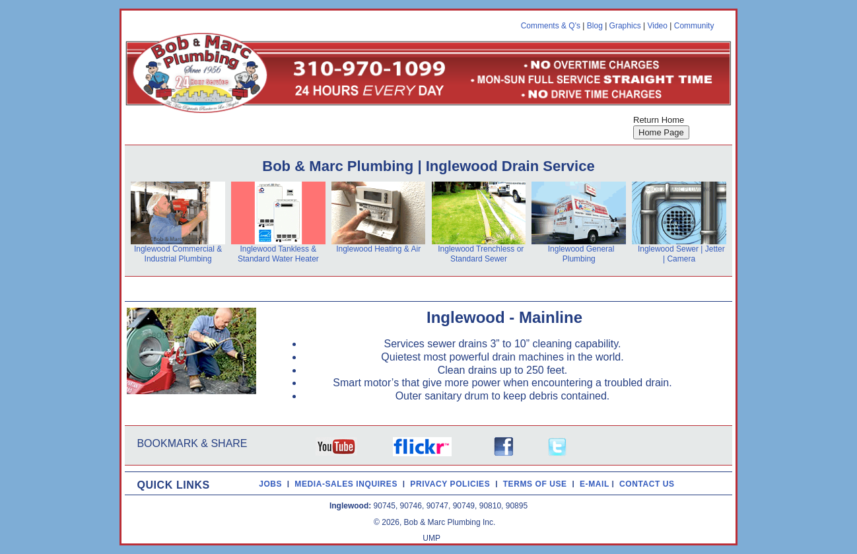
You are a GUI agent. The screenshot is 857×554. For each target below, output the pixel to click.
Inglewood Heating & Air (378, 249)
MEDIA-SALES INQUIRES (348, 483)
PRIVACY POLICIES (452, 483)
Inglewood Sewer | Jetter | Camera (681, 253)
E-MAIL (596, 483)
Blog (595, 25)
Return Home (658, 120)
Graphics (625, 25)
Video (657, 25)
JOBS (270, 483)
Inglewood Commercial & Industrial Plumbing (178, 253)
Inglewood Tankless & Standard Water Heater (278, 253)
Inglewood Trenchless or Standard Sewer (481, 253)
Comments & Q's (550, 25)
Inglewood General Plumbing (581, 253)
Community (694, 25)
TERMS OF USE (537, 483)
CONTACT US (649, 483)
